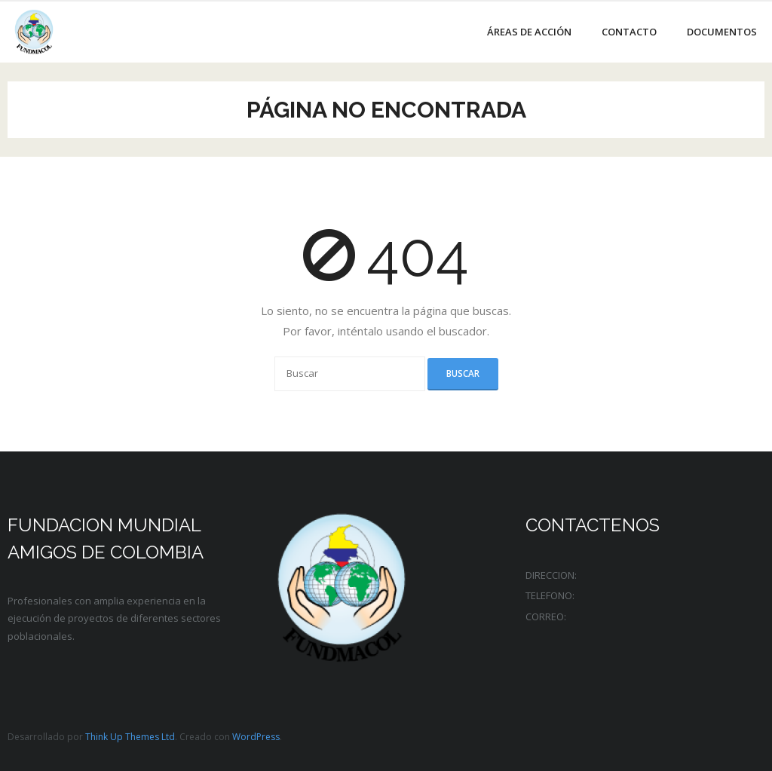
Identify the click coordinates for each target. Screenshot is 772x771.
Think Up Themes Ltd (130, 736)
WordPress (256, 736)
